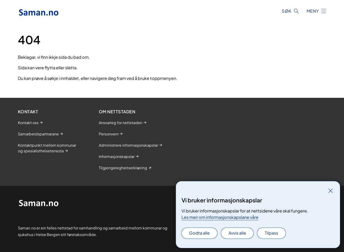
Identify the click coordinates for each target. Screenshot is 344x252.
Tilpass (271, 233)
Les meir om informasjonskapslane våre (220, 217)
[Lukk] (330, 190)
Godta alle (199, 233)
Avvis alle (237, 233)
